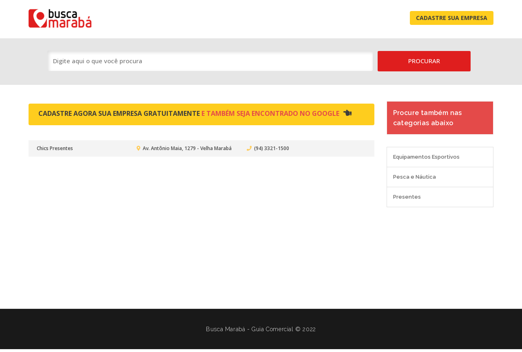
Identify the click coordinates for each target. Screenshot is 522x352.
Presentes (407, 197)
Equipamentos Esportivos (426, 157)
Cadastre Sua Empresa (451, 18)
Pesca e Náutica (414, 177)
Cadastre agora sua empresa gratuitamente (195, 113)
